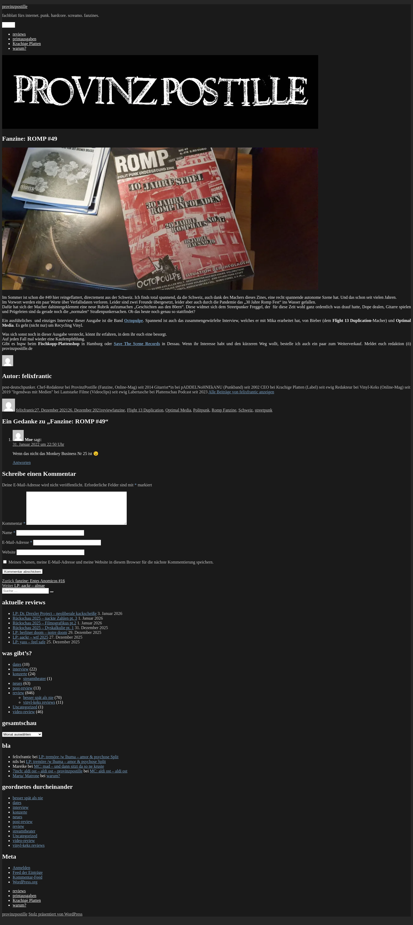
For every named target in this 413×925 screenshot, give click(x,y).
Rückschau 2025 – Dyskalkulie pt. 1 (43, 634)
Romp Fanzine (224, 410)
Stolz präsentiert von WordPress (55, 920)
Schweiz (245, 410)
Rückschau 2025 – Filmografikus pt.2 (44, 629)
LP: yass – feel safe (29, 648)
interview (20, 675)
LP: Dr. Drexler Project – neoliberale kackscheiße (55, 620)
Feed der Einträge (28, 879)
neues (17, 689)
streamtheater (34, 685)
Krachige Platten (27, 43)
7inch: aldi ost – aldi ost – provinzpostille (47, 777)
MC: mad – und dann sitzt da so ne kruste (69, 772)
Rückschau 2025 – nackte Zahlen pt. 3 (45, 624)
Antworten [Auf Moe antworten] (22, 462)
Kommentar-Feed (27, 883)
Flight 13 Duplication (145, 410)
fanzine (118, 410)
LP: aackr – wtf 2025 (30, 643)
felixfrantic (25, 410)
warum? (19, 48)
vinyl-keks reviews (39, 708)
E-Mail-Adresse (17, 548)
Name (8, 539)
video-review (24, 718)
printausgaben (24, 39)
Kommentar (13, 529)
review (107, 410)
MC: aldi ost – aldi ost (108, 777)
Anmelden (21, 874)
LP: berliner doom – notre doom (40, 639)
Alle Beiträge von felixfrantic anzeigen (241, 392)
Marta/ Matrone (26, 782)
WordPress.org (25, 888)
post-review (23, 694)
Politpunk (201, 410)
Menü (8, 25)
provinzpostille (14, 6)
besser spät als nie (38, 704)
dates (17, 670)
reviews (19, 34)
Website (9, 558)
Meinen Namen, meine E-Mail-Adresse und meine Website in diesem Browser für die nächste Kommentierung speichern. (111, 568)
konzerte (20, 680)
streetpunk (263, 410)
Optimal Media (178, 410)
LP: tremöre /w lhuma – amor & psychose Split (79, 763)
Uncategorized (25, 713)
